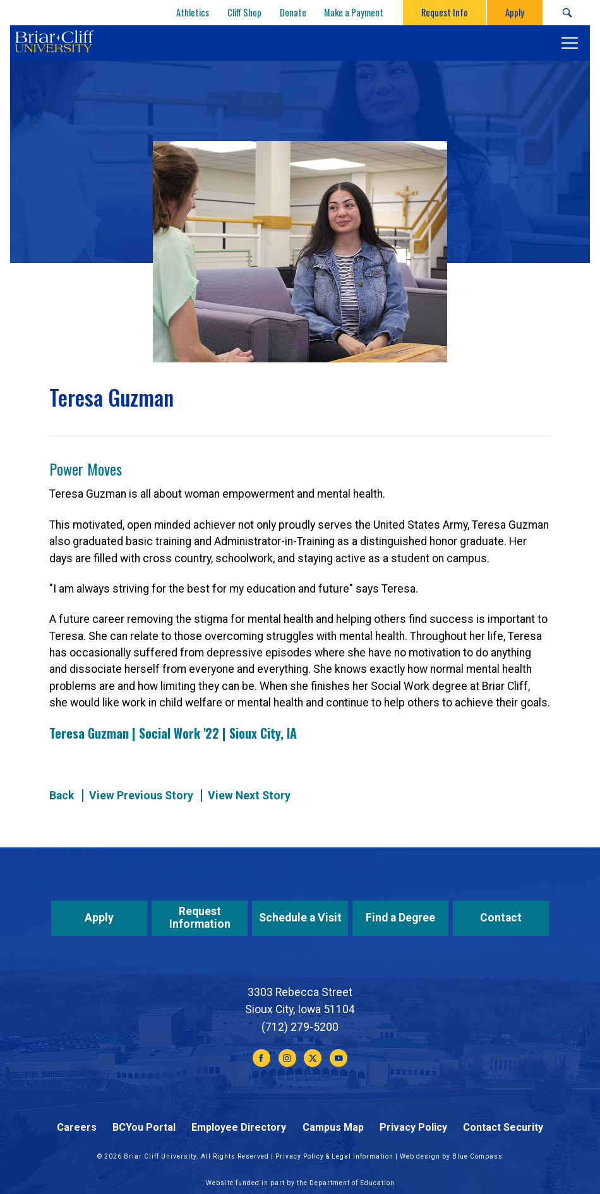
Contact (501, 917)
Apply (99, 917)
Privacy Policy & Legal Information (334, 1156)
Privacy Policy (413, 1127)
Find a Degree (400, 917)
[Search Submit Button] (567, 12)
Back (61, 795)
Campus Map (333, 1127)
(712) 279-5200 (300, 1027)
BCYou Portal (144, 1127)
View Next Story (249, 795)
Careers (77, 1127)
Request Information (200, 917)
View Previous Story (141, 795)
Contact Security (503, 1127)
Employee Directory (238, 1127)
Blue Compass (477, 1156)
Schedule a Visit (300, 917)
